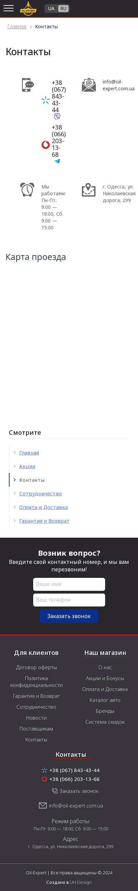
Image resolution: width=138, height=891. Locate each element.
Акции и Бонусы (105, 678)
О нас (105, 667)
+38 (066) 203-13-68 (59, 140)
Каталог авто (105, 699)
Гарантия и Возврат (44, 520)
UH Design (81, 882)
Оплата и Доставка (43, 507)
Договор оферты (36, 667)
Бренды (105, 710)
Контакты (36, 739)
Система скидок (105, 721)
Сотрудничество (40, 493)
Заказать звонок (69, 616)
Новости (36, 717)
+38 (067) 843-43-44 (59, 96)
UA (51, 8)
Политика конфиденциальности (36, 681)
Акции (27, 466)
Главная (29, 452)
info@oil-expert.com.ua (76, 805)
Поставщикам (36, 728)
